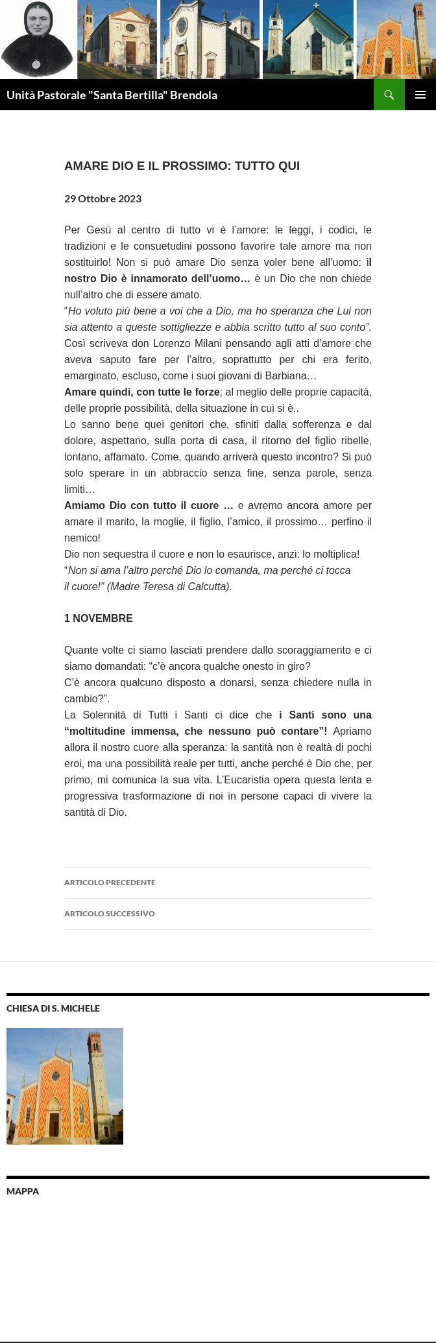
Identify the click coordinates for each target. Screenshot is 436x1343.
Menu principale (420, 94)
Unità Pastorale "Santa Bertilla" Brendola (111, 95)
